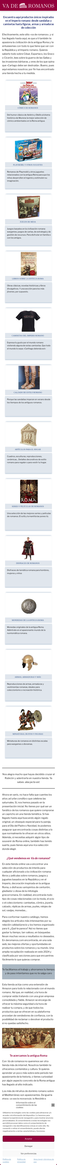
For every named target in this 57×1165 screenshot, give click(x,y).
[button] (53, 1105)
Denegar (29, 1146)
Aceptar (28, 1139)
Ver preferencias (28, 1153)
